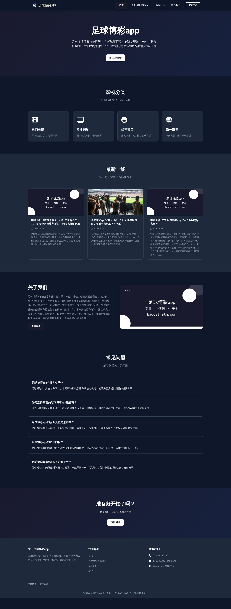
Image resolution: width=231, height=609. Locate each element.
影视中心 (159, 5)
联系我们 (174, 5)
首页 (120, 5)
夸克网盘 (44, 595)
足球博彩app (96, 604)
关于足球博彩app (139, 5)
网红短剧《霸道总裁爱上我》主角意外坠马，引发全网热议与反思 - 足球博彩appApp (55, 234)
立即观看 (115, 58)
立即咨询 (115, 533)
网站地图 (137, 604)
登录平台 (192, 5)
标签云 (145, 604)
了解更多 (37, 337)
